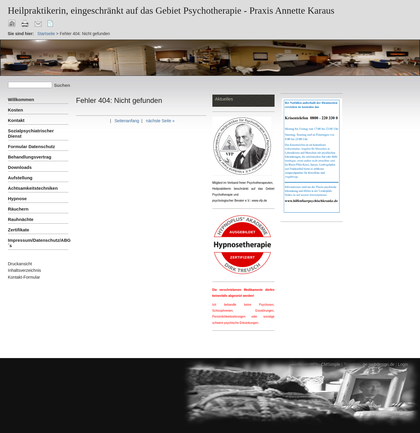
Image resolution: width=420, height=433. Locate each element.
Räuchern (18, 208)
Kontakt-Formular (24, 277)
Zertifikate (18, 229)
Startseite (46, 33)
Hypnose (17, 198)
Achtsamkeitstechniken (33, 188)
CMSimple (330, 364)
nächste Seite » (160, 120)
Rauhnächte (21, 219)
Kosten (15, 109)
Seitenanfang (127, 120)
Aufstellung (20, 177)
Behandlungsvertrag (29, 156)
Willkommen (21, 99)
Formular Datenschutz (31, 146)
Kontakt (16, 120)
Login (403, 364)
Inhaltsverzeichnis (24, 270)
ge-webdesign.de (379, 364)
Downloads (20, 167)
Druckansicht (20, 263)
